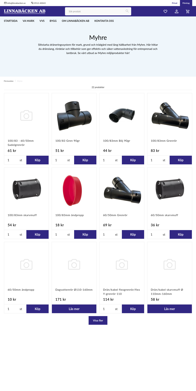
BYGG (53, 20)
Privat (174, 3)
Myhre (19, 81)
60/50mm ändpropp (21, 289)
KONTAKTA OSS (104, 20)
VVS (41, 20)
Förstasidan (9, 81)
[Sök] (127, 11)
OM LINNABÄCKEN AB (75, 20)
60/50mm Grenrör (115, 215)
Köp (37, 160)
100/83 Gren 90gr (67, 140)
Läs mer (74, 309)
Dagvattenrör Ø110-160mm (74, 289)
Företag (186, 3)
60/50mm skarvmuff (164, 215)
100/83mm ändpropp (69, 215)
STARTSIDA (11, 20)
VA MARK (28, 20)
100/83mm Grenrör (164, 140)
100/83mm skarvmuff (22, 215)
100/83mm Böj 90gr (116, 140)
